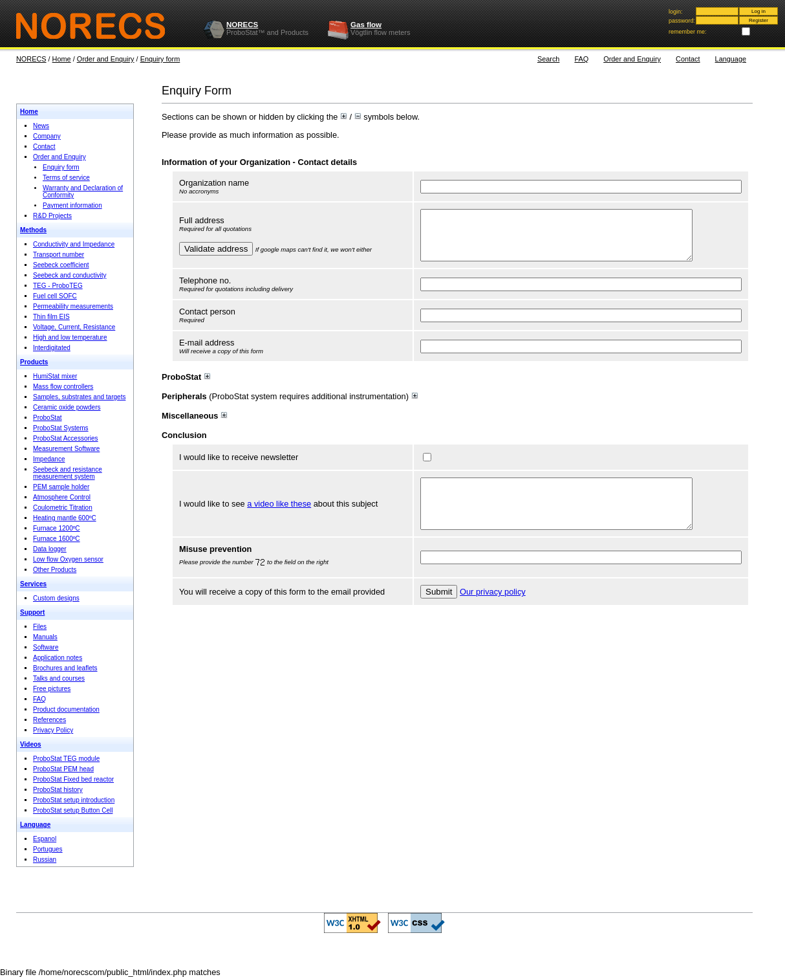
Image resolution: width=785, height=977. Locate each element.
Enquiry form (160, 59)
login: (676, 11)
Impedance (49, 459)
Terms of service (66, 177)
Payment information (72, 205)
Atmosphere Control (62, 497)
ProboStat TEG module (66, 758)
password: (682, 20)
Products (34, 362)
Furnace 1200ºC (56, 528)
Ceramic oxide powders (67, 407)
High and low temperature (70, 337)
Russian (44, 859)
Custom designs (56, 598)
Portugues (48, 849)
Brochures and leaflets (65, 668)
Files (40, 626)
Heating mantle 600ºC (64, 517)
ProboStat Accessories (65, 438)
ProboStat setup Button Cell (73, 810)
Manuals (45, 637)
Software (45, 647)
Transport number (58, 254)
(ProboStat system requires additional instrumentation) (290, 406)
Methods (33, 230)
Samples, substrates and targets (79, 397)
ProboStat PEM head (63, 769)
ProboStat (47, 417)
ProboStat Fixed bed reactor (73, 779)
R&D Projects (52, 215)
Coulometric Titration (62, 507)
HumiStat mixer (55, 376)
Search (548, 59)
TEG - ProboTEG (58, 285)
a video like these (279, 518)
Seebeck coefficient (61, 265)
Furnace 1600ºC (56, 538)
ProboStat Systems (61, 428)
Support (32, 612)
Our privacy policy (493, 611)
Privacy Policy (53, 730)
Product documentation (66, 709)
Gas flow (366, 24)
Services (33, 583)
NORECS (242, 24)
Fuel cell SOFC (55, 296)
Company (47, 136)
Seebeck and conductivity (69, 275)
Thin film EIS (51, 316)
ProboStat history (58, 789)
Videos (30, 744)
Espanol (44, 838)
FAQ (581, 59)
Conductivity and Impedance (73, 244)
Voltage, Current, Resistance (74, 327)
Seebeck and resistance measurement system (67, 473)
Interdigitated (51, 347)
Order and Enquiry (105, 59)
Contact (688, 59)
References (49, 719)
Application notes (57, 657)
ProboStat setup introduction (73, 800)
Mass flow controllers (63, 386)
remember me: (688, 31)
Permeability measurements (73, 306)
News (41, 125)
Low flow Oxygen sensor (68, 559)
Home (61, 59)
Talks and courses (59, 678)
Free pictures (51, 688)
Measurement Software (66, 448)
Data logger (50, 549)
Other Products (54, 569)
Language (730, 59)
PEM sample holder (61, 486)
